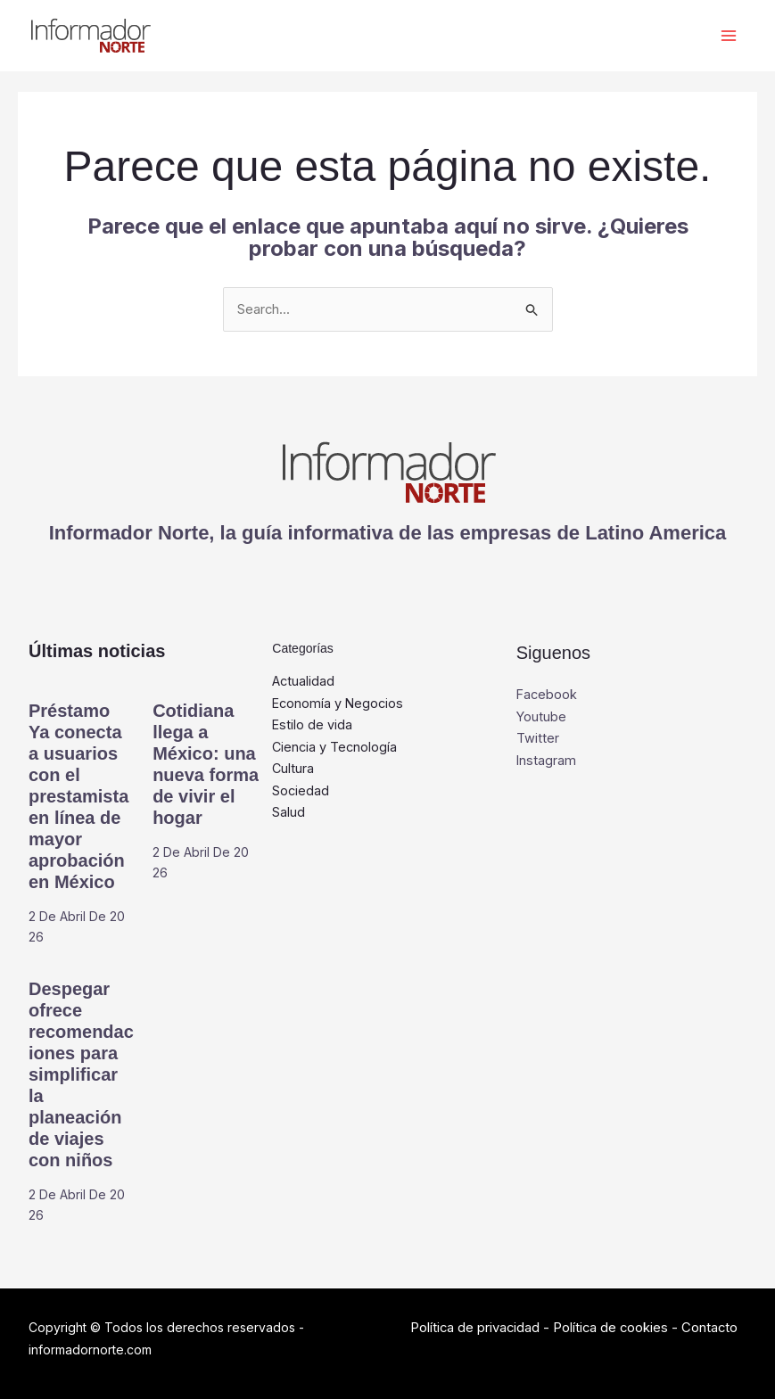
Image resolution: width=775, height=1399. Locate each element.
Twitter (537, 738)
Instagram (546, 761)
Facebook (547, 695)
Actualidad (304, 681)
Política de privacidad (475, 1328)
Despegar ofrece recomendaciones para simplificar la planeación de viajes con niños (81, 1075)
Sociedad (301, 792)
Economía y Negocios (339, 703)
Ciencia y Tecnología (336, 747)
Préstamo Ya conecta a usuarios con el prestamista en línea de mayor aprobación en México (78, 797)
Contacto (713, 1328)
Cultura (293, 769)
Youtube (541, 717)
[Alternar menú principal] (728, 36)
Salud (288, 813)
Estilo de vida (312, 725)
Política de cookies (613, 1328)
